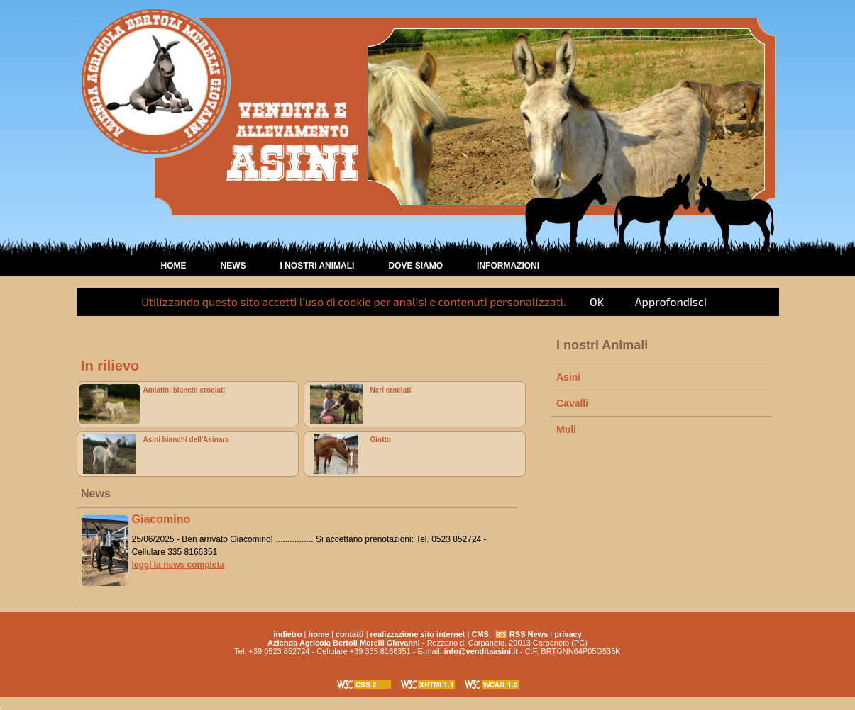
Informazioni (508, 266)
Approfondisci (671, 301)
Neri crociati (391, 390)
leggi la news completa (178, 565)
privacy (568, 634)
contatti (350, 634)
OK (597, 301)
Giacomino (161, 519)
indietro (287, 634)
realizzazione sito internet (417, 634)
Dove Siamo (415, 266)
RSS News (528, 634)
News (233, 266)
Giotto (380, 440)
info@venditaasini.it (481, 651)
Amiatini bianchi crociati (184, 390)
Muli (566, 429)
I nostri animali (317, 266)
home (174, 266)
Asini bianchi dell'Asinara (186, 440)
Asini (568, 377)
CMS (479, 634)
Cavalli (572, 403)
